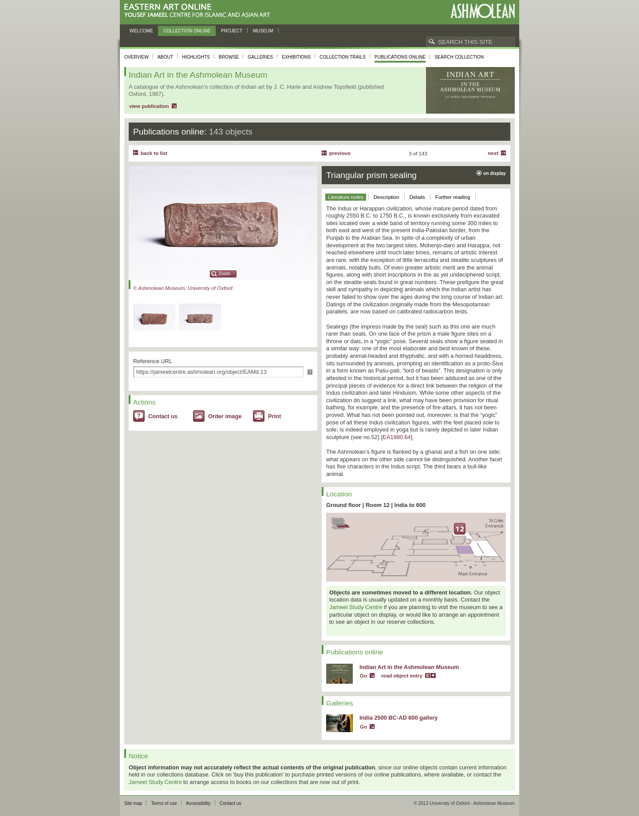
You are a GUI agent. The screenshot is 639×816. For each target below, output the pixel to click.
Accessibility (198, 803)
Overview (136, 57)
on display (494, 173)
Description (386, 197)
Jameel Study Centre (356, 607)
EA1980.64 (396, 437)
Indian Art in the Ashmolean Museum (409, 667)
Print (274, 416)
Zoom (224, 273)
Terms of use (164, 803)
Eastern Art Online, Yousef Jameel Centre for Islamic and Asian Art (199, 11)
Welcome (141, 30)
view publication (149, 106)
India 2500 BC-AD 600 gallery (398, 717)
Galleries (260, 57)
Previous (340, 153)
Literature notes (345, 197)
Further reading (452, 197)
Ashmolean (482, 11)
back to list (154, 153)
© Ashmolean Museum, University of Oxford (183, 288)
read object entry (401, 675)
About (165, 57)
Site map (133, 803)
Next (493, 153)
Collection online (186, 30)
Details (417, 197)
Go (363, 675)
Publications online (400, 57)
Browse (229, 57)
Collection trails (343, 57)
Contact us (163, 416)
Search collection (459, 57)
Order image (224, 416)
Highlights (196, 57)
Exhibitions (296, 57)
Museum (263, 30)
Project (231, 30)
